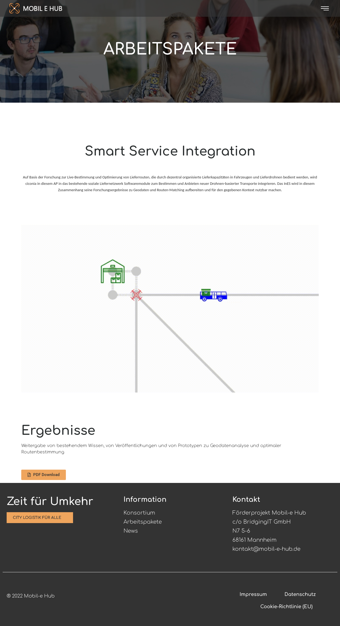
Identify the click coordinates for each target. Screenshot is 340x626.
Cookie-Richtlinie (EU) (286, 606)
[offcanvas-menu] (325, 8)
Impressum (253, 594)
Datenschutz (300, 594)
